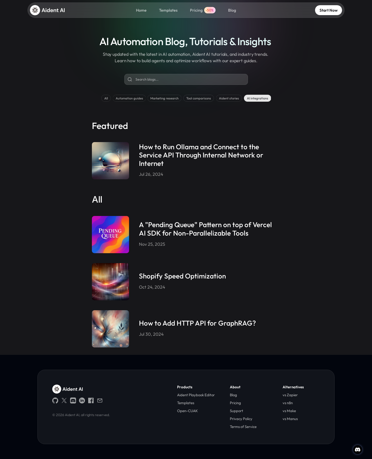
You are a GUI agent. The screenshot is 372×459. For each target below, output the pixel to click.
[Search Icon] (186, 79)
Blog (232, 10)
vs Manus (290, 418)
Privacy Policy (241, 418)
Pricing (196, 10)
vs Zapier (290, 395)
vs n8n (288, 402)
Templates (168, 10)
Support (236, 410)
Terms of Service (243, 426)
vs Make (289, 410)
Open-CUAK (187, 410)
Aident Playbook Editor (196, 395)
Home (141, 10)
